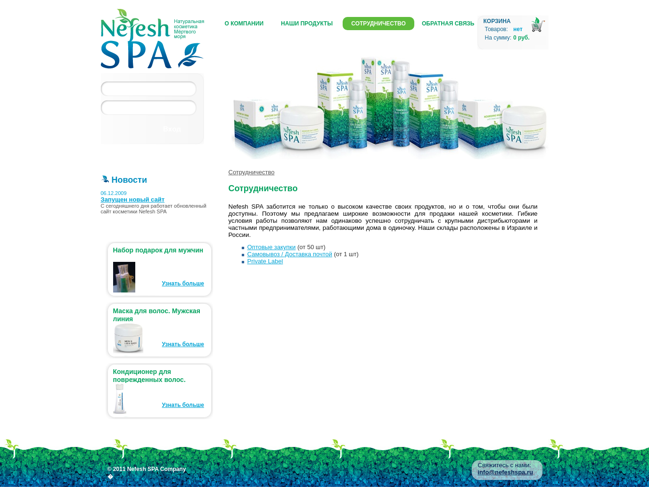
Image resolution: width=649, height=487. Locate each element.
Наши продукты (307, 23)
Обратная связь (448, 23)
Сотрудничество (378, 23)
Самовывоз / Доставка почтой (289, 254)
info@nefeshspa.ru (505, 472)
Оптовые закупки (271, 247)
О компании (244, 23)
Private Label (265, 261)
